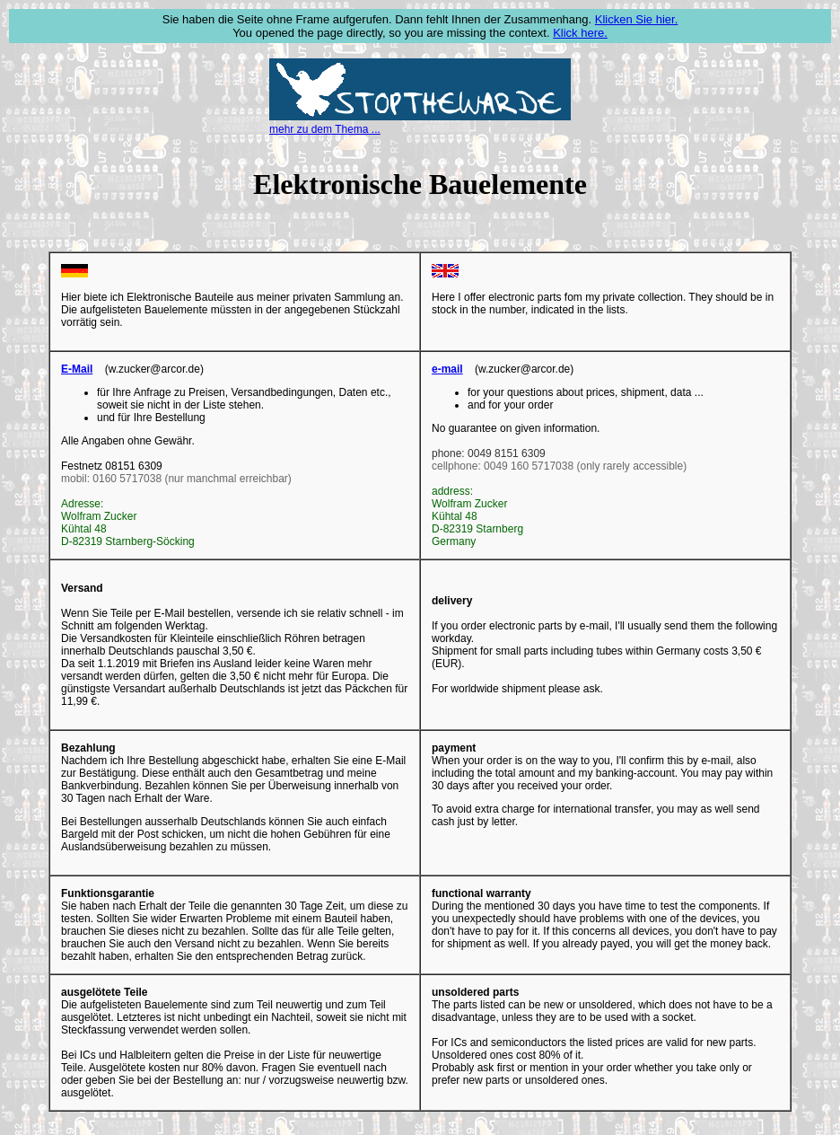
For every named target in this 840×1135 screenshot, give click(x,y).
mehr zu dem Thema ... (325, 129)
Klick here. (580, 33)
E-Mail (76, 369)
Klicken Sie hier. (636, 19)
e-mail (447, 369)
